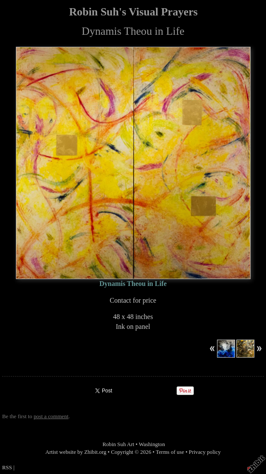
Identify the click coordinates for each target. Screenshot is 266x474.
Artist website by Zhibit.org (75, 452)
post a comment (51, 416)
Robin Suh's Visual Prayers (133, 12)
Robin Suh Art (118, 444)
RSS (7, 468)
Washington (152, 444)
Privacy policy (204, 452)
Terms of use (170, 452)
